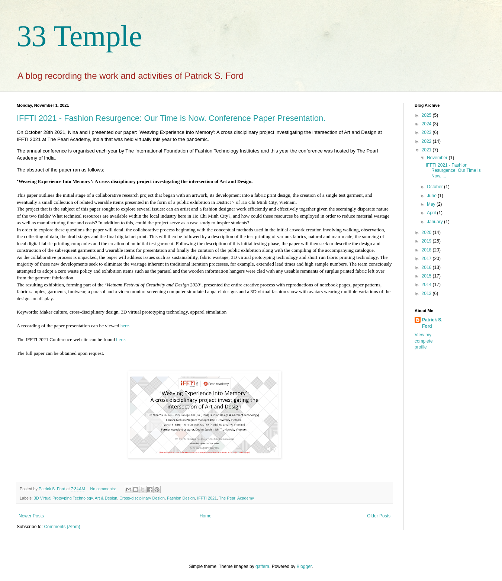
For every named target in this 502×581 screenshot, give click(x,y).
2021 (427, 150)
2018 (427, 250)
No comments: (103, 489)
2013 (427, 293)
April (432, 212)
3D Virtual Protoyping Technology (63, 498)
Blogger (304, 566)
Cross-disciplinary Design (142, 498)
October (435, 186)
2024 (427, 123)
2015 (427, 276)
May (432, 204)
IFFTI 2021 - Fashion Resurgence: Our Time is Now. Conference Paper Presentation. (171, 118)
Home (206, 516)
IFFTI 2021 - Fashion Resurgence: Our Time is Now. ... (453, 171)
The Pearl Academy (236, 498)
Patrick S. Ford (432, 323)
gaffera (262, 566)
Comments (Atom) (62, 526)
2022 (427, 141)
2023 (427, 132)
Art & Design (106, 498)
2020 (427, 232)
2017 (427, 258)
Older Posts (378, 516)
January (435, 221)
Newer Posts (31, 516)
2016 (427, 267)
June (432, 195)
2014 (427, 284)
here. (125, 325)
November (438, 157)
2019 (427, 241)
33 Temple (79, 36)
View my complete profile (424, 341)
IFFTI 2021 (207, 498)
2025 (427, 115)
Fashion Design (181, 498)
